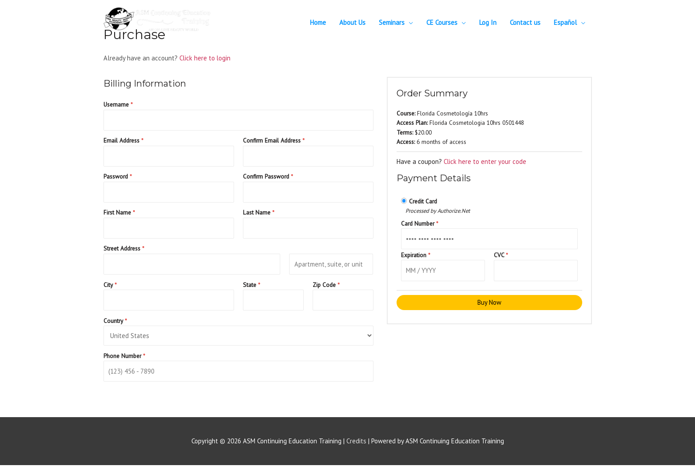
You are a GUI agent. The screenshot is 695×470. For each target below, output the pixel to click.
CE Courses (441, 22)
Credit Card (423, 201)
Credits (356, 446)
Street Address (123, 251)
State (251, 288)
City (110, 288)
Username (118, 104)
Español (565, 22)
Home (318, 22)
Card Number (419, 223)
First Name (119, 215)
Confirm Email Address (274, 141)
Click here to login (205, 58)
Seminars (392, 22)
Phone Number (124, 360)
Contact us (525, 22)
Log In (487, 22)
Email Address (123, 141)
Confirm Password (268, 178)
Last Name (258, 215)
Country (115, 324)
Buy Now (489, 303)
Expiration (415, 255)
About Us (352, 22)
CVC (501, 255)
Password (117, 178)
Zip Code (326, 288)
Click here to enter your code (485, 161)
